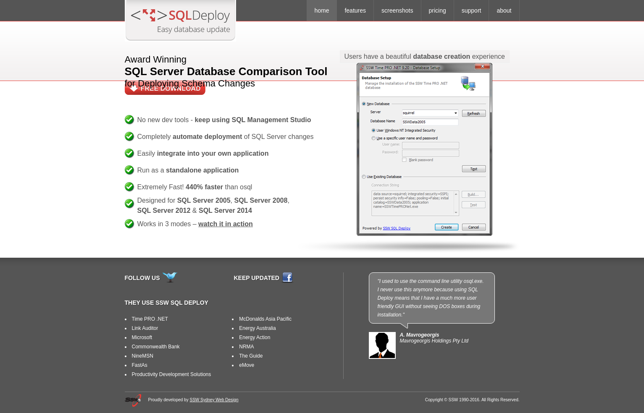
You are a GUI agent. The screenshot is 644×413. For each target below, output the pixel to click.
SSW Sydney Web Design (213, 399)
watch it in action (225, 223)
